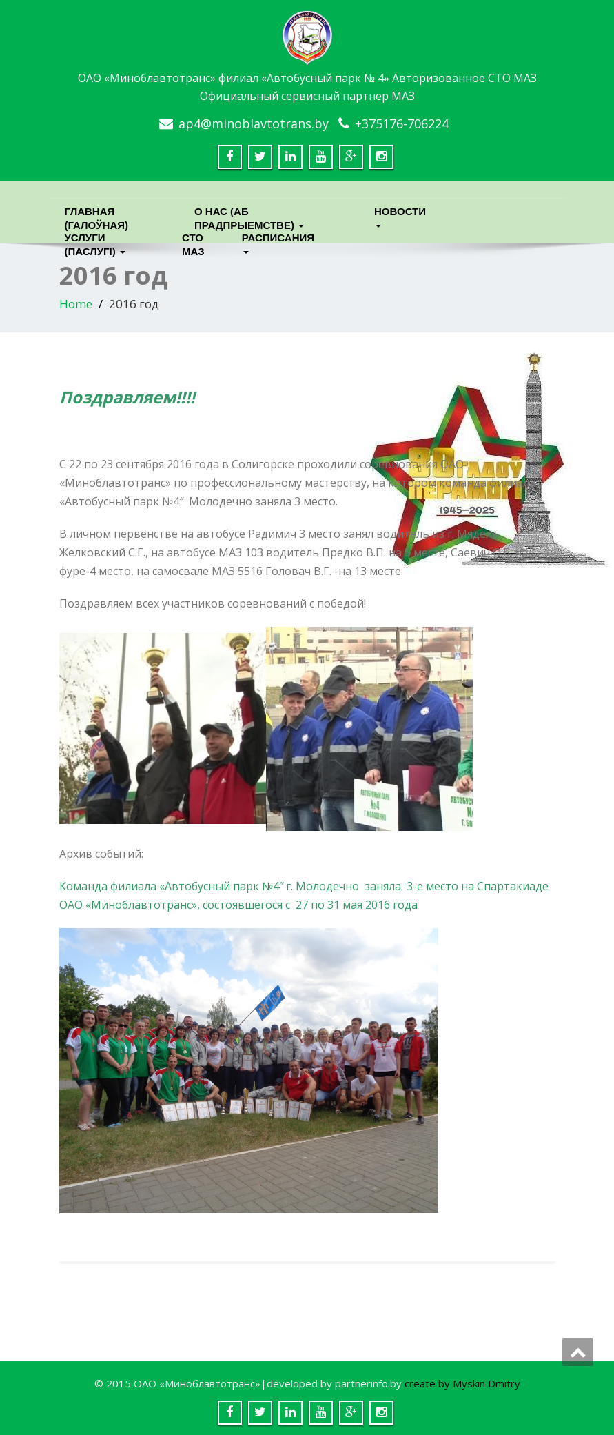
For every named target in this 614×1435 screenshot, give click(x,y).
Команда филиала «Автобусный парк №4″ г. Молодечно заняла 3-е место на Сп (275, 886)
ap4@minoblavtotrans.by (253, 123)
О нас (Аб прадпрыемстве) (249, 214)
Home (75, 304)
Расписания (276, 241)
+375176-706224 (402, 123)
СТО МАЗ (193, 241)
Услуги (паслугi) (95, 241)
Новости (400, 214)
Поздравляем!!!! (127, 396)
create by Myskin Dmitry (462, 1383)
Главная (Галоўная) (97, 214)
